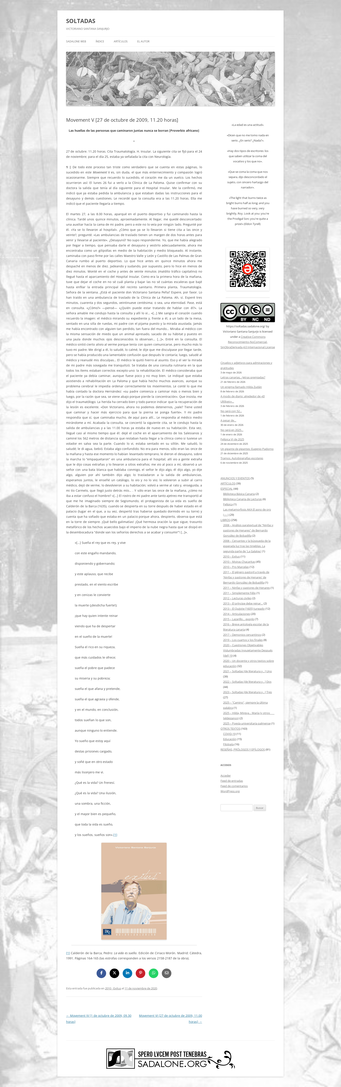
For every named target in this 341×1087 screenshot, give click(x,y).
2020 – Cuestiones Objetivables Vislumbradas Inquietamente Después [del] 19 (247, 650)
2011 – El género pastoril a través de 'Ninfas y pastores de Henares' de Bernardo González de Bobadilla (246, 577)
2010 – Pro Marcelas (236, 567)
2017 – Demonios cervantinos (242, 635)
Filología (228, 744)
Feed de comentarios (234, 786)
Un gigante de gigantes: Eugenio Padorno (247, 449)
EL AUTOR (143, 41)
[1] (115, 835)
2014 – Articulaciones (236, 614)
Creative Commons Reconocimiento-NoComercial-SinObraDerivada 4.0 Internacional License (248, 342)
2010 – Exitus (231, 556)
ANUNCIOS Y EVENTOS (235, 478)
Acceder (226, 775)
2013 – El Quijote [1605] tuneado (244, 609)
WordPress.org (230, 791)
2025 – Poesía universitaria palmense (247, 723)
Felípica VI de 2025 (232, 439)
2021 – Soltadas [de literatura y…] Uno (247, 671)
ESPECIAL (227, 489)
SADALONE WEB (76, 41)
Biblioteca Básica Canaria (239, 494)
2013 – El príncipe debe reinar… (243, 603)
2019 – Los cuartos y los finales (243, 640)
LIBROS (225, 520)
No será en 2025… (232, 430)
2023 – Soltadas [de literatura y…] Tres (247, 692)
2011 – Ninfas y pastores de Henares (246, 588)
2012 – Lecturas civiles (237, 598)
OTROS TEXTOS (230, 729)
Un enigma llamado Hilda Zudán (241, 387)
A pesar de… (228, 420)
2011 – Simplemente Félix (239, 593)
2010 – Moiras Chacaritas (239, 562)
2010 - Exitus (113, 988)
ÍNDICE (100, 41)
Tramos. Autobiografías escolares (242, 458)
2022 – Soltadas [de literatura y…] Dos (247, 682)
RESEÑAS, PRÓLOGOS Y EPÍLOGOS (243, 749)
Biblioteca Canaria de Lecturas (242, 499)
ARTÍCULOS (121, 41)
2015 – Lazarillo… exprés (238, 619)
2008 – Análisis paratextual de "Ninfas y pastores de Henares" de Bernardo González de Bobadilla (248, 530)
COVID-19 (229, 734)
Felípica (228, 504)
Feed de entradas (232, 781)
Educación (229, 739)
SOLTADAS (80, 21)
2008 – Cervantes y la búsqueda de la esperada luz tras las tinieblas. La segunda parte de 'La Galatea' (247, 546)
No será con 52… (231, 411)
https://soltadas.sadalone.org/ (245, 326)
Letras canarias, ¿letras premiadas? (243, 377)
